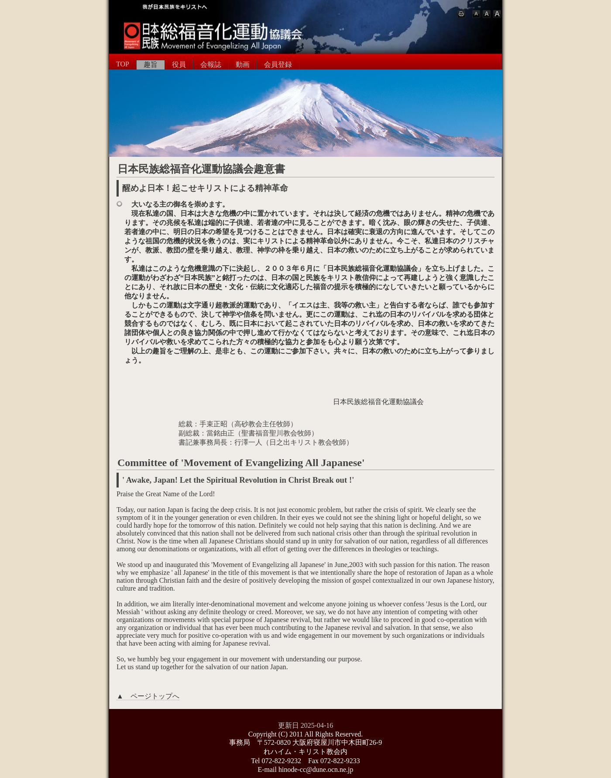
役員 (179, 64)
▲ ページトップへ (148, 696)
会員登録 (278, 64)
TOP (122, 64)
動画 (243, 64)
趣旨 (151, 64)
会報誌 (210, 64)
